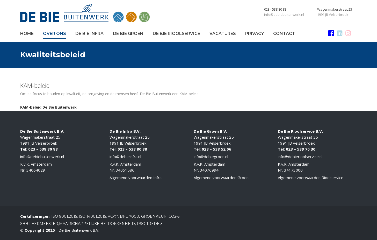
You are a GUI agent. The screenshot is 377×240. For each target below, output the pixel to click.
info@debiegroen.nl (211, 156)
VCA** (113, 216)
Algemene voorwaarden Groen (221, 177)
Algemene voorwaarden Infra (136, 177)
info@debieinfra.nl (125, 156)
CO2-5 (174, 216)
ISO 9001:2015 (64, 216)
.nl (320, 156)
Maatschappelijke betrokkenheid (97, 223)
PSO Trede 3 (150, 223)
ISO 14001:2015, (93, 216)
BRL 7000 (129, 216)
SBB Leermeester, (39, 223)
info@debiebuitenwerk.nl (42, 156)
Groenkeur (153, 216)
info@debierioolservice (298, 156)
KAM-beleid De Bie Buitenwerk (48, 107)
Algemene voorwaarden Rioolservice (310, 177)
